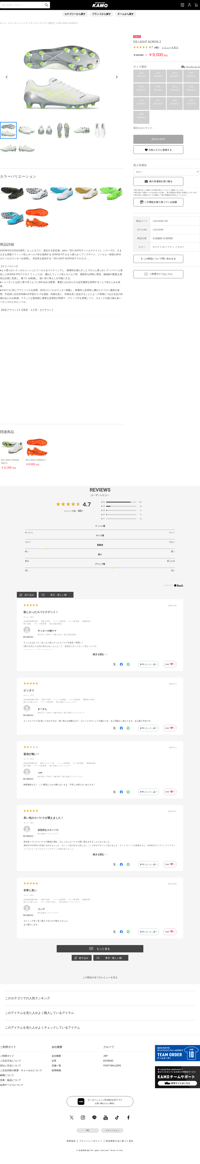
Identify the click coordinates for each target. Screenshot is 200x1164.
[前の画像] (6, 77)
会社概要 (56, 1056)
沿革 (54, 1060)
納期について (7, 1075)
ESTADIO (108, 1060)
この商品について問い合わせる (159, 258)
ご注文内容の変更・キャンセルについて (21, 1070)
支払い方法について (10, 1065)
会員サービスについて (11, 1085)
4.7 (87, 504)
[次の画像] (116, 77)
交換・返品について (10, 1080)
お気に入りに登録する (160, 149)
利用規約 (71, 1141)
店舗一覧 (56, 1065)
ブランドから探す (101, 14)
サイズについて (193, 67)
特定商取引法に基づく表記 (120, 1141)
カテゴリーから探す (75, 14)
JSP (105, 1056)
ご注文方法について (10, 1060)
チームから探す (126, 14)
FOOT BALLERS (112, 1065)
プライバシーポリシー (90, 1141)
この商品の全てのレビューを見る (100, 977)
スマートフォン (112, 1130)
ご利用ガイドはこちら (161, 274)
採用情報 (56, 1070)
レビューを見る (170, 47)
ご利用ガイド (7, 1056)
